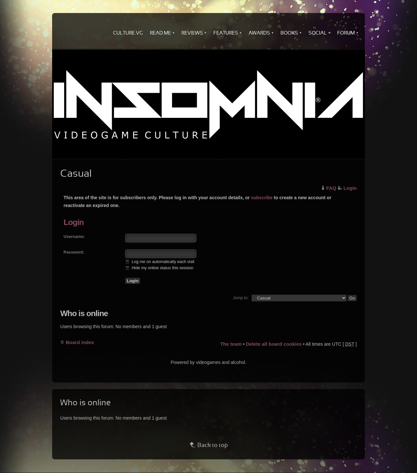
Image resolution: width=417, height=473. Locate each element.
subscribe (261, 197)
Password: (74, 252)
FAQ (331, 188)
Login (350, 188)
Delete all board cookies (274, 344)
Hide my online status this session (159, 267)
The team (231, 344)
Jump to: (241, 298)
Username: (74, 236)
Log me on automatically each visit (159, 261)
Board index (80, 342)
